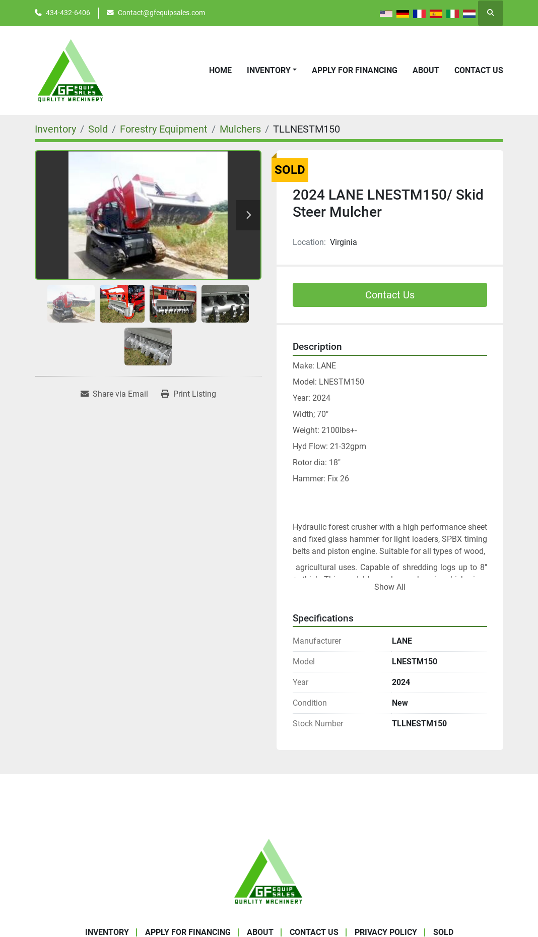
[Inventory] (55, 129)
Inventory (269, 70)
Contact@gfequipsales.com (161, 13)
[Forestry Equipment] (164, 129)
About (426, 70)
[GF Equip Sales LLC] (269, 871)
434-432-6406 (68, 13)
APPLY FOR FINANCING (354, 70)
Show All (390, 587)
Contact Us (478, 70)
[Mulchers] (240, 129)
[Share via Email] (114, 394)
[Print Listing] (189, 394)
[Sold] (98, 129)
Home (220, 70)
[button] (272, 71)
